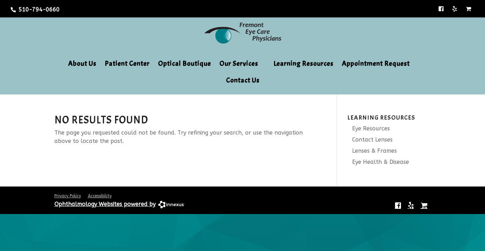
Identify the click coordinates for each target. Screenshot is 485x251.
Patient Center (127, 64)
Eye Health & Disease (378, 162)
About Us (82, 64)
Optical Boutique (184, 64)
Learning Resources (303, 64)
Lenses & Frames (372, 150)
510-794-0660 (39, 9)
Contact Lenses (370, 139)
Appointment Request (376, 64)
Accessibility (100, 195)
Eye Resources (368, 128)
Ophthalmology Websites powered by (105, 204)
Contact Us (242, 81)
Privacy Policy (67, 195)
